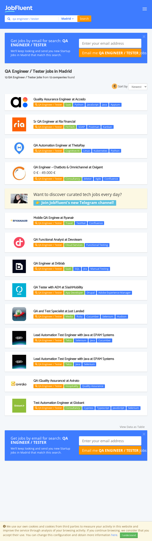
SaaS (68, 268)
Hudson (121, 316)
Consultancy (73, 179)
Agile (98, 179)
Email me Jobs (111, 52)
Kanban (107, 127)
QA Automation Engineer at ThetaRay (59, 145)
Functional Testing (97, 245)
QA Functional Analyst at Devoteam (57, 239)
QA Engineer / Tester (48, 104)
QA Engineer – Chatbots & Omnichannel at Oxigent (68, 167)
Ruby (80, 316)
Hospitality (72, 386)
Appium (115, 104)
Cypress (88, 408)
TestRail (81, 223)
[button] (66, 19)
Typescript (103, 408)
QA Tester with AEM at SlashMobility (58, 287)
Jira (85, 268)
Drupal (91, 292)
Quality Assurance (92, 386)
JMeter (88, 179)
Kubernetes (100, 150)
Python (79, 104)
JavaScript (93, 104)
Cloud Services (74, 245)
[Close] (144, 36)
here (114, 535)
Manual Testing (99, 268)
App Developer (74, 292)
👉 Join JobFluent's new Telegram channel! (75, 202)
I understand (129, 535)
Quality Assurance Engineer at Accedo (59, 99)
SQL (77, 268)
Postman (94, 127)
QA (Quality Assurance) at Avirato (56, 381)
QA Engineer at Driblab (49, 263)
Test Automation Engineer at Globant (58, 403)
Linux (86, 150)
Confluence (111, 179)
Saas (68, 104)
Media (69, 316)
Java (104, 104)
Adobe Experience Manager (114, 292)
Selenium (107, 316)
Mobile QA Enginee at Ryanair (53, 218)
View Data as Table (132, 427)
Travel (69, 223)
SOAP (81, 127)
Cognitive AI (73, 150)
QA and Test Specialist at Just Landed (58, 311)
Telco (69, 340)
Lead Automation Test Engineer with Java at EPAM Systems (73, 335)
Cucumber (92, 316)
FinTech (70, 127)
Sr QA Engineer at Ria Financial (54, 121)
